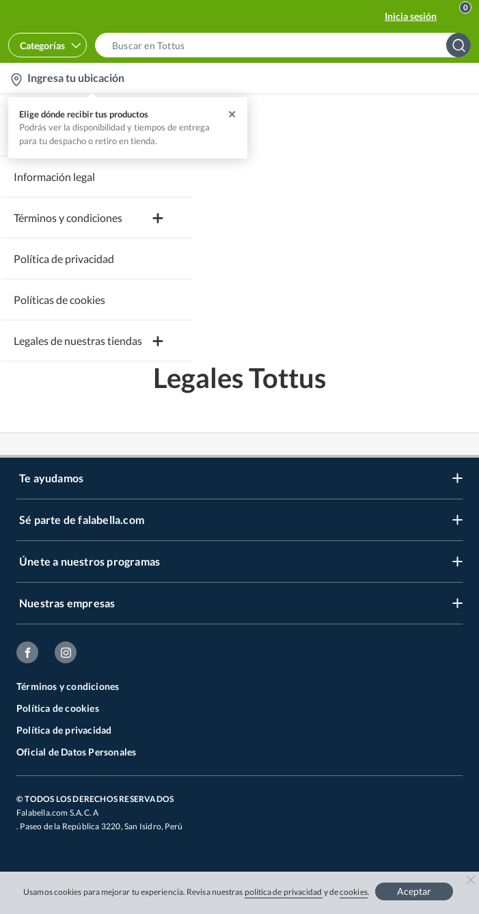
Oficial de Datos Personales (76, 752)
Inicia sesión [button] (411, 16)
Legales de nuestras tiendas (78, 340)
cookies (354, 892)
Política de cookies (57, 708)
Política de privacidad (64, 258)
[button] (287, 45)
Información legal (54, 176)
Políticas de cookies (59, 299)
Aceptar (414, 891)
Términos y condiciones (67, 686)
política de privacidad (284, 892)
